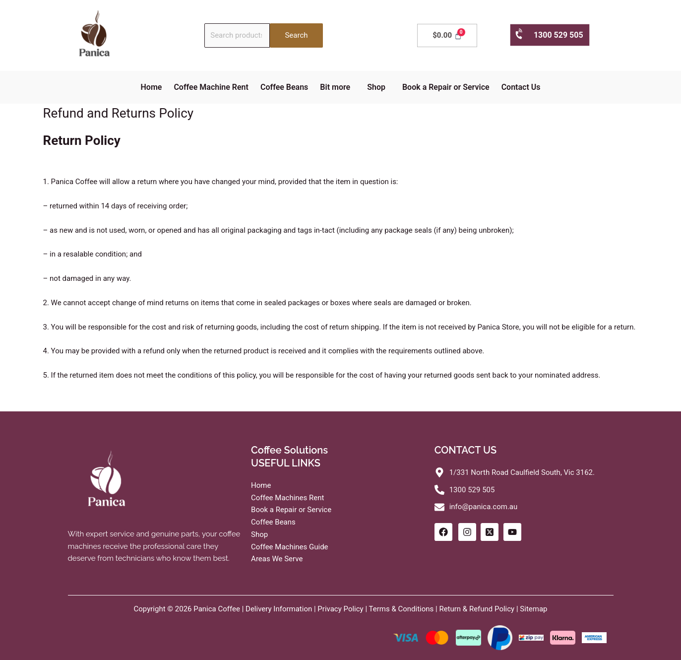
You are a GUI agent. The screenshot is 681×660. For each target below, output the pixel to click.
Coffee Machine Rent (211, 87)
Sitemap (533, 608)
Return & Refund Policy (476, 608)
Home (151, 87)
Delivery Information (279, 608)
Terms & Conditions (401, 608)
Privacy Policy (340, 608)
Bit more (335, 87)
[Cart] (447, 35)
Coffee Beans (284, 87)
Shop (376, 87)
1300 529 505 (548, 34)
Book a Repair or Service (446, 87)
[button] (337, 87)
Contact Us (521, 87)
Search (296, 35)
